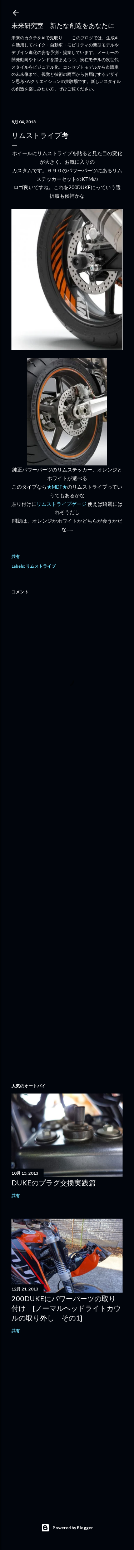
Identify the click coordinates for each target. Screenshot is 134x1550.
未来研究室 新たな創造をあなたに (62, 25)
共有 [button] (15, 556)
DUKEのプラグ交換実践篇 (53, 1182)
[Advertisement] (67, 846)
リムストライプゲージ (62, 504)
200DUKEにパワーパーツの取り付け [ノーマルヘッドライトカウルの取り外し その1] (66, 1308)
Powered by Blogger (67, 1528)
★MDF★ (57, 487)
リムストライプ (41, 566)
